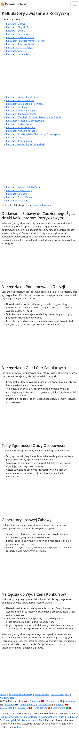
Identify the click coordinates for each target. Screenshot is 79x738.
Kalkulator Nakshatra (17, 200)
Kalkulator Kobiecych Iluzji (20, 37)
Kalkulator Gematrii (16, 193)
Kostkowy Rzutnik (15, 30)
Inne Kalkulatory (42, 205)
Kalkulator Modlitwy (16, 107)
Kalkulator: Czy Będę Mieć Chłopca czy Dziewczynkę (33, 134)
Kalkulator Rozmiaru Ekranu (21, 127)
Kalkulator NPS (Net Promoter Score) (25, 40)
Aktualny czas (7, 697)
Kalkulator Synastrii (16, 50)
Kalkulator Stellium (16, 137)
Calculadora (40, 707)
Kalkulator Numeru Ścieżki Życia (23, 187)
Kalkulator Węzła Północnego (21, 130)
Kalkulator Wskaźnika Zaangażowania (26, 120)
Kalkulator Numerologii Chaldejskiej (25, 144)
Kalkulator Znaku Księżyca (19, 47)
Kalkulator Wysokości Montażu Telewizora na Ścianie (33, 117)
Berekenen (26, 704)
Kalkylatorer (52, 701)
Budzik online (42, 694)
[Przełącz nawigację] (74, 4)
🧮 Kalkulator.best (13, 4)
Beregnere (35, 701)
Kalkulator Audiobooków (19, 124)
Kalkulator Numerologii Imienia (22, 97)
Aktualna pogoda (60, 694)
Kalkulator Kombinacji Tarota (21, 113)
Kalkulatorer (71, 701)
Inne (19, 727)
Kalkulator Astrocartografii (20, 100)
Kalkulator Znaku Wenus (19, 197)
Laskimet (10, 704)
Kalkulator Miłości (15, 23)
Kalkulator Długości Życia (19, 27)
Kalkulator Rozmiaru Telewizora (22, 44)
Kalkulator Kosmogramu (19, 141)
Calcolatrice (6, 707)
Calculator (23, 707)
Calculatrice (44, 704)
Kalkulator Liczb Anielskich (20, 54)
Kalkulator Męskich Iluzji (19, 190)
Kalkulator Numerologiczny (20, 110)
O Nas (3, 694)
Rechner (60, 704)
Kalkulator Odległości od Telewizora (24, 103)
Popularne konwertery (20, 694)
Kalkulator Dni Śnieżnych (19, 34)
